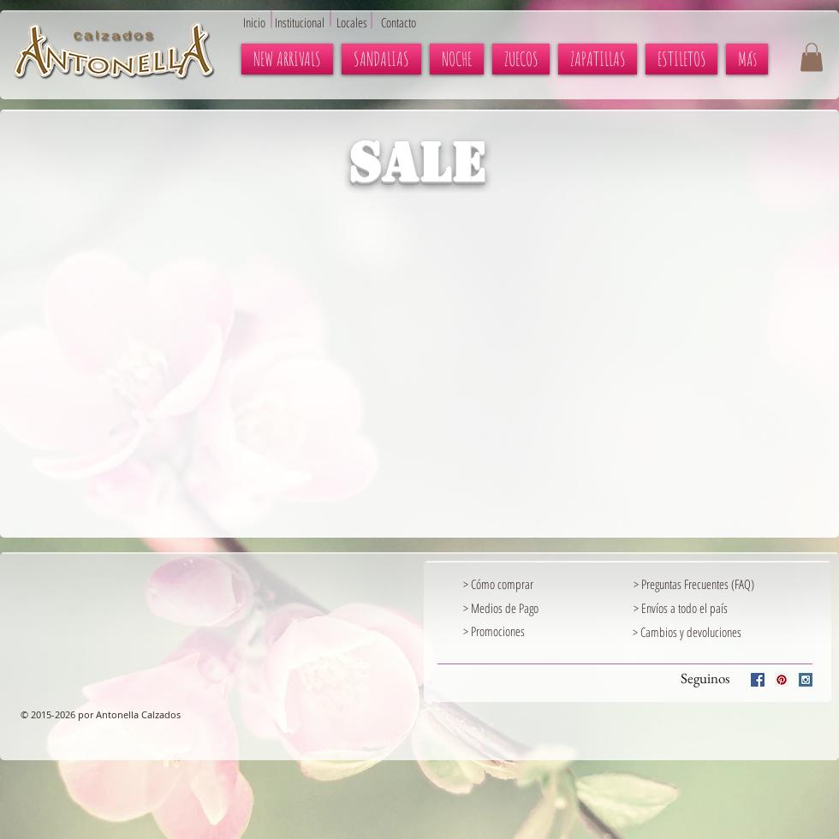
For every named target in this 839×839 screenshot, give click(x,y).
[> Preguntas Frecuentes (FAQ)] (722, 584)
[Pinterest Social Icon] (781, 680)
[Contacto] (406, 22)
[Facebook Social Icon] (758, 680)
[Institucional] (308, 22)
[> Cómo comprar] (515, 584)
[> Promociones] (536, 631)
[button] (812, 57)
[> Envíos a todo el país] (686, 608)
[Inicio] (258, 22)
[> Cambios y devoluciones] (687, 632)
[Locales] (361, 22)
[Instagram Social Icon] (805, 680)
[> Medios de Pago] (515, 608)
